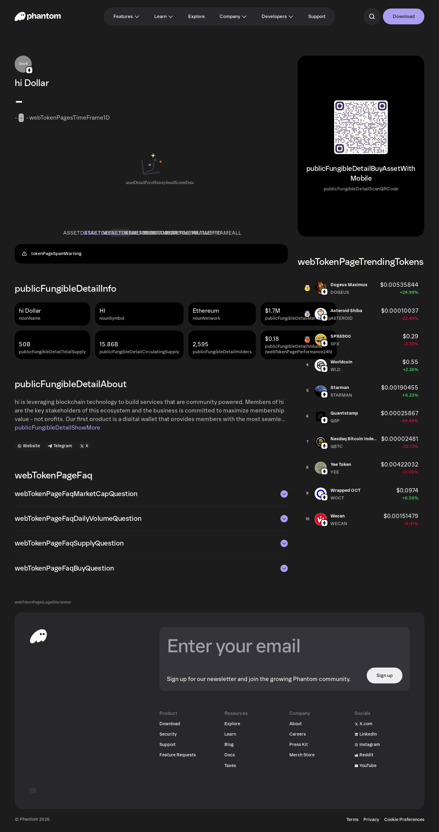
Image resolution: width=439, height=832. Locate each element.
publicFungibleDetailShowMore (57, 430)
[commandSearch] (371, 16)
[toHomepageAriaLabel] (38, 638)
